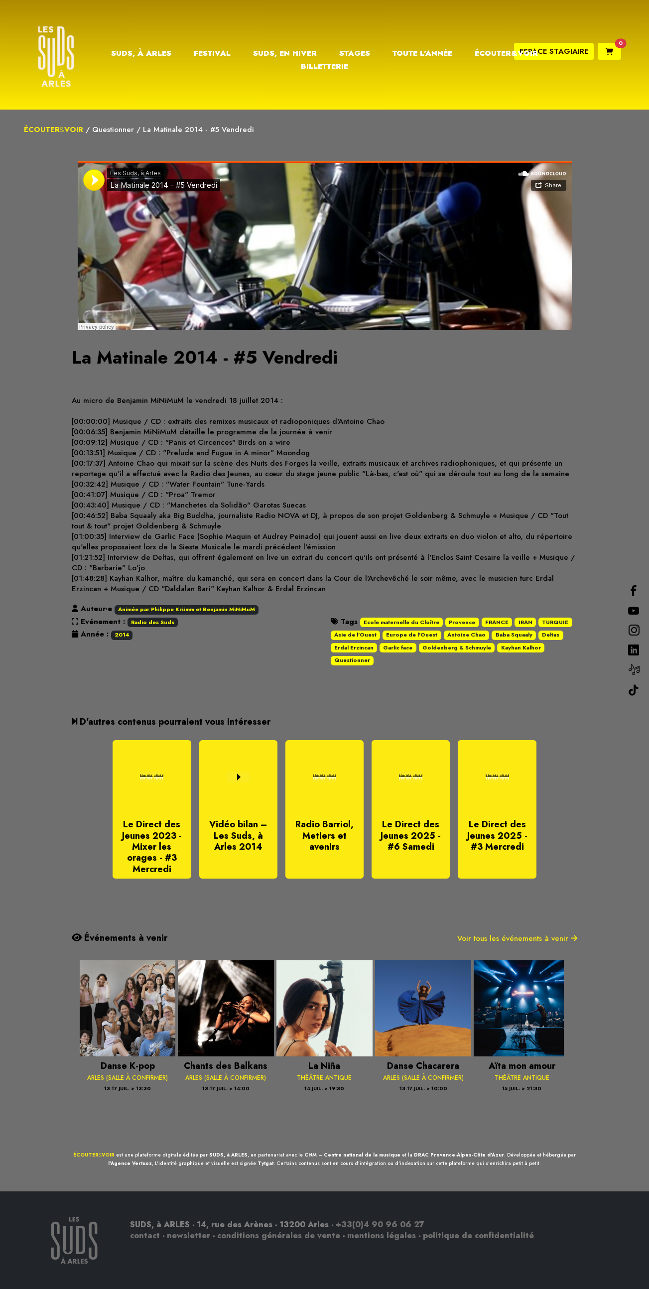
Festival (212, 53)
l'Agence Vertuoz (130, 1163)
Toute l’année (422, 53)
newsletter (188, 1235)
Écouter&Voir (506, 53)
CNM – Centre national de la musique (352, 1155)
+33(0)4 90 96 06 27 (380, 1224)
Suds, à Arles (141, 53)
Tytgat (265, 1163)
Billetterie (324, 66)
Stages (354, 53)
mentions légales (381, 1235)
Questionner (113, 129)
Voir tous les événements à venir (517, 938)
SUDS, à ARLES (228, 1155)
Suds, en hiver (285, 53)
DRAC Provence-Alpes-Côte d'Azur (459, 1155)
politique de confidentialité (478, 1235)
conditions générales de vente (278, 1235)
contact (145, 1235)
